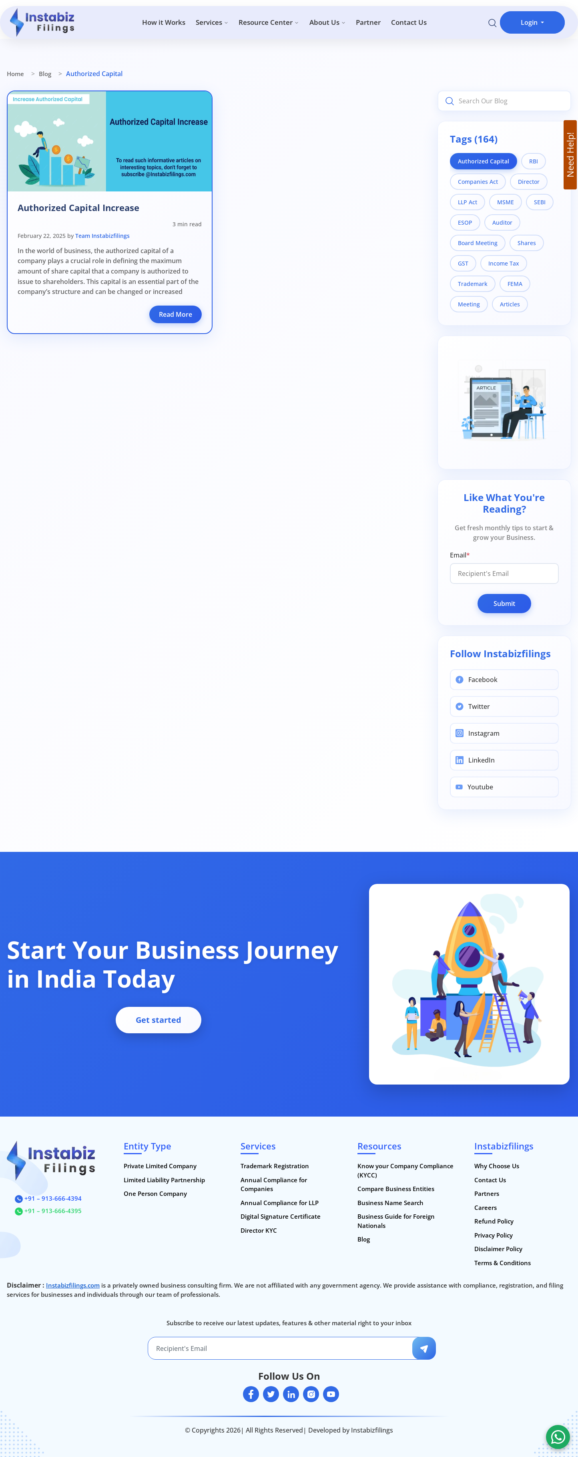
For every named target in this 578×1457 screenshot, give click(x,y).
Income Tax (503, 263)
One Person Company (155, 1193)
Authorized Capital (483, 161)
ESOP (465, 222)
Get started (158, 1019)
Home (15, 74)
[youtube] (331, 1394)
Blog (45, 74)
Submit (504, 603)
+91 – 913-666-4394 (48, 1198)
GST (463, 263)
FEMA (515, 284)
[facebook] (251, 1394)
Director (529, 181)
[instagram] (311, 1394)
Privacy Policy (493, 1235)
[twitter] (271, 1394)
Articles (510, 304)
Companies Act (478, 181)
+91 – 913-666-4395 (48, 1211)
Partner (368, 22)
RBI (533, 161)
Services (212, 22)
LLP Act (467, 202)
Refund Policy (494, 1221)
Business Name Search (390, 1203)
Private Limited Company (160, 1166)
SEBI (540, 202)
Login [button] (530, 22)
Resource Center (269, 22)
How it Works (163, 22)
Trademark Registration (275, 1166)
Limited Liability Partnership (164, 1180)
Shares (527, 243)
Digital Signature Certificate (281, 1216)
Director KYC (259, 1230)
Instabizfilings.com (73, 1285)
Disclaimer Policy (498, 1249)
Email (460, 555)
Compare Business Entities (395, 1189)
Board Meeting (478, 243)
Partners (486, 1193)
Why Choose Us (496, 1166)
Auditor (502, 222)
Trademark (473, 284)
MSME (505, 202)
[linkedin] (291, 1394)
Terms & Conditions (502, 1263)
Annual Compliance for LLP (280, 1203)
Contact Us (409, 22)
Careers (485, 1207)
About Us (327, 22)
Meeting (469, 304)
